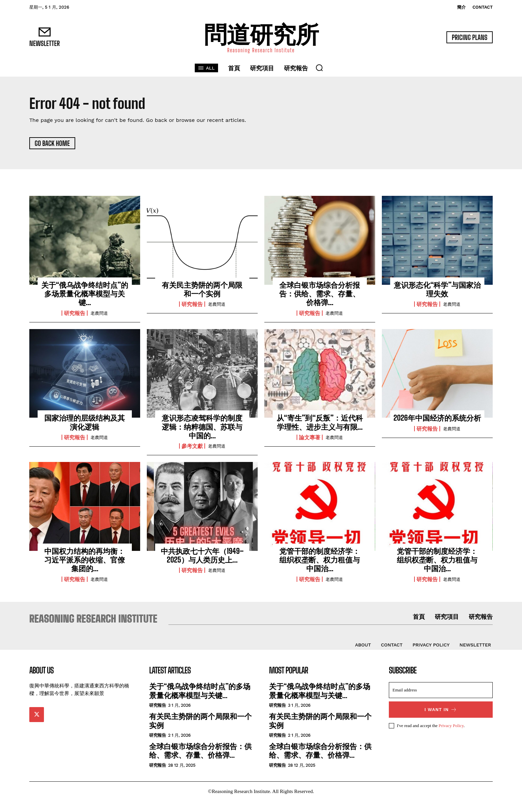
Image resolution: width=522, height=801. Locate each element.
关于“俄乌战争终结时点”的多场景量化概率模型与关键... (85, 293)
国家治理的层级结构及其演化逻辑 (84, 422)
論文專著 (309, 437)
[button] (319, 68)
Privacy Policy (450, 725)
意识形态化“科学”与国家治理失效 (437, 289)
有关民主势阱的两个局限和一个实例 (202, 289)
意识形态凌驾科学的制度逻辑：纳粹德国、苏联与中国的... (202, 426)
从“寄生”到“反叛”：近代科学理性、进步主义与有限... (320, 422)
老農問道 (99, 313)
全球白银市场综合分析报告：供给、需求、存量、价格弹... (319, 293)
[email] (441, 690)
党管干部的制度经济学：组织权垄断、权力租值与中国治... (319, 560)
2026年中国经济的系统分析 (437, 417)
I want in (440, 709)
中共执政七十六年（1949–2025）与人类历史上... (202, 555)
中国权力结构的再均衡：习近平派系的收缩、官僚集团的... (84, 560)
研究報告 (74, 313)
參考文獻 (192, 446)
